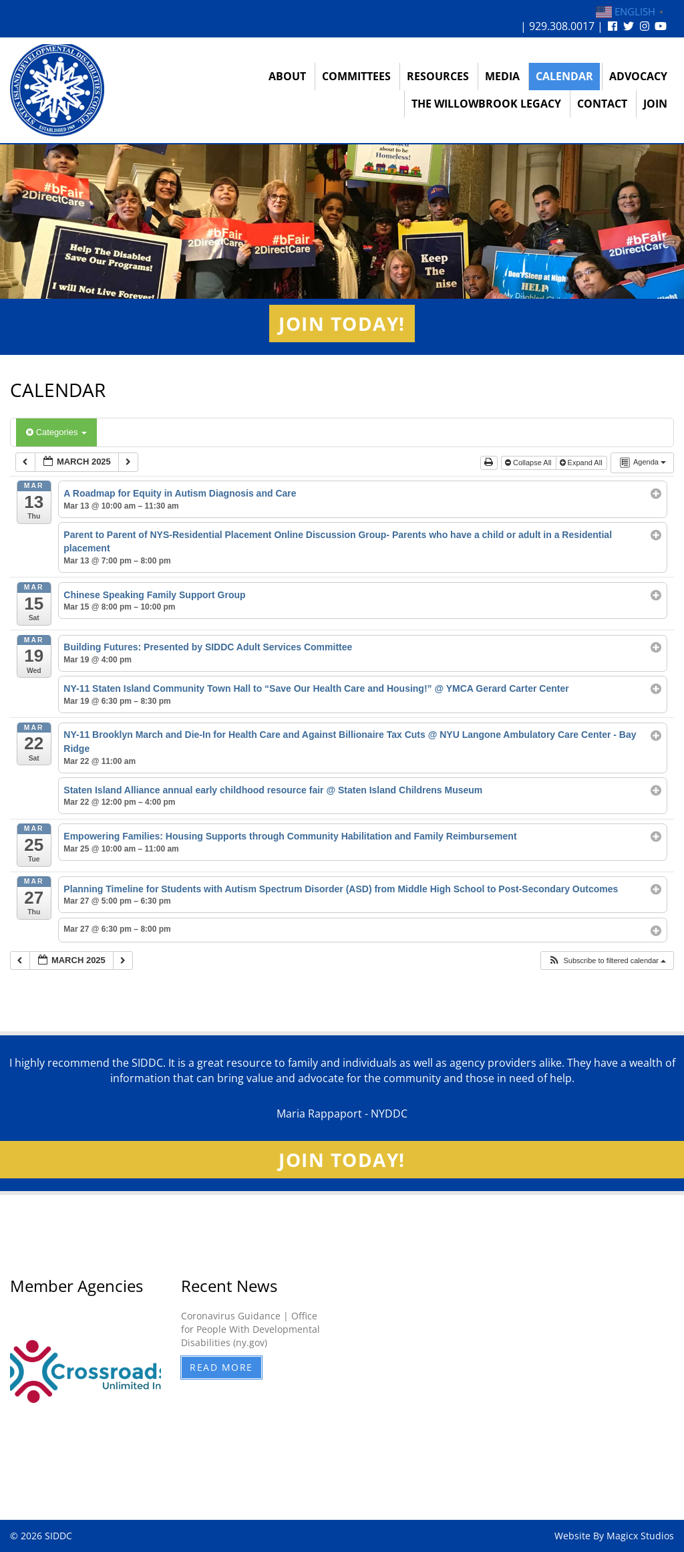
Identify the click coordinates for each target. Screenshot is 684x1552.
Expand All (582, 463)
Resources (438, 76)
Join (655, 103)
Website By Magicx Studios (614, 1535)
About (287, 76)
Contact (602, 103)
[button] (607, 961)
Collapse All (529, 463)
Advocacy (638, 76)
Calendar (564, 76)
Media (502, 76)
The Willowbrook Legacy (486, 103)
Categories (56, 432)
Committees (356, 76)
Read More (221, 1367)
